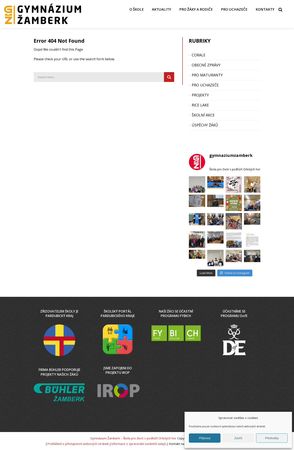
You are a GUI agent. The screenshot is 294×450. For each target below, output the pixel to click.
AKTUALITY (161, 9)
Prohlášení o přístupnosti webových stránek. (78, 444)
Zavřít (238, 438)
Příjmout (204, 438)
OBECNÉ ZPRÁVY (206, 65)
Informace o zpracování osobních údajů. (138, 444)
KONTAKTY (265, 9)
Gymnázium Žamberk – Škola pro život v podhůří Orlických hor (133, 438)
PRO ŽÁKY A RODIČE (196, 9)
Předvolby (272, 438)
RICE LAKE (200, 105)
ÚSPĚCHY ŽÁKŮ (205, 125)
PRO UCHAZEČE (234, 9)
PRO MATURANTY (207, 75)
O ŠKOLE (136, 9)
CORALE (198, 54)
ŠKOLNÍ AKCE (203, 115)
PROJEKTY (200, 95)
